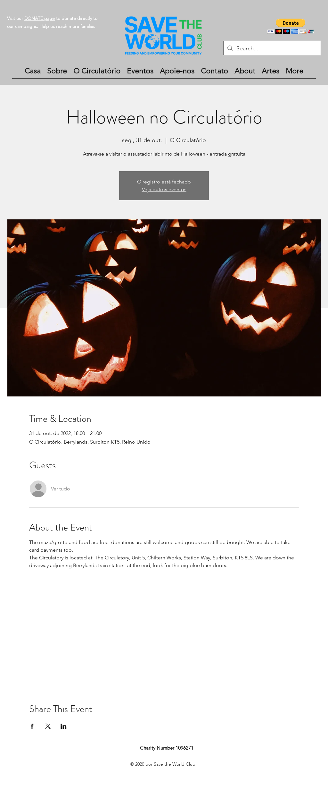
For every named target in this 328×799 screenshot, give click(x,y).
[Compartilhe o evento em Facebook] (32, 726)
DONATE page (39, 18)
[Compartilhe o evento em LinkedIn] (64, 726)
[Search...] (271, 48)
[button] (290, 26)
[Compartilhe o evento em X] (48, 726)
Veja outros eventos (164, 189)
